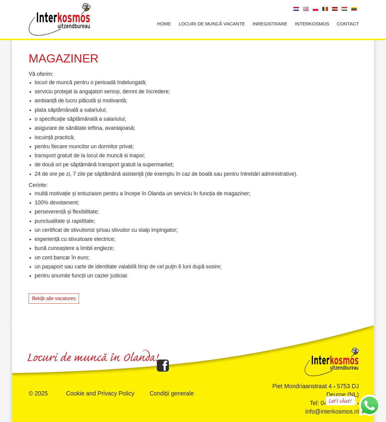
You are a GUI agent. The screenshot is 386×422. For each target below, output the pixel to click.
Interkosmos (312, 23)
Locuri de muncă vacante (212, 23)
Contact (348, 23)
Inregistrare (270, 23)
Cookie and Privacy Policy (100, 393)
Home (164, 23)
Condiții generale (172, 393)
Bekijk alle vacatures (54, 298)
